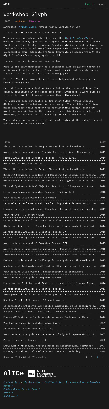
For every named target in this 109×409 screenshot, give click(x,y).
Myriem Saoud (27, 26)
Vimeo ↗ (8, 392)
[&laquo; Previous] (86, 357)
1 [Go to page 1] (92, 357)
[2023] (7, 21)
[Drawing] (35, 21)
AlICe (6, 4)
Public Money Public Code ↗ (21, 389)
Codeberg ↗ (10, 395)
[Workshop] (20, 21)
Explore (90, 4)
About (102, 4)
